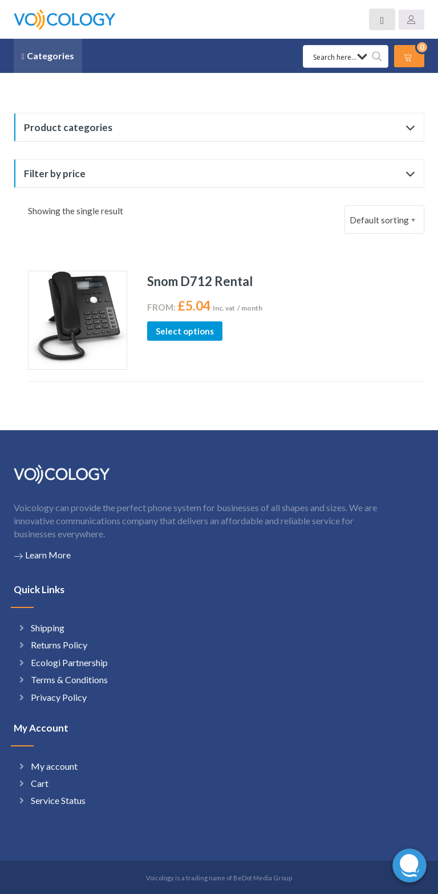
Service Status (58, 800)
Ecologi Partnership (69, 662)
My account (54, 766)
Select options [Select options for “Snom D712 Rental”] (185, 331)
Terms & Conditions (69, 679)
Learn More (42, 555)
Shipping (47, 627)
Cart (39, 783)
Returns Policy (59, 644)
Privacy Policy (59, 697)
